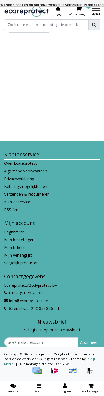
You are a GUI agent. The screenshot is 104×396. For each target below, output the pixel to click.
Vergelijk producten (21, 262)
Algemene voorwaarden (25, 171)
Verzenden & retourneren (27, 194)
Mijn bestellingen (19, 239)
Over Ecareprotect (20, 163)
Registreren (14, 232)
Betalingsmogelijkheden (25, 186)
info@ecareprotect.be (26, 300)
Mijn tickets (14, 247)
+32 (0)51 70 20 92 (23, 293)
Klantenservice (17, 201)
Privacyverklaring (19, 178)
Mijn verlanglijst (18, 255)
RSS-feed (12, 209)
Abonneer (89, 342)
